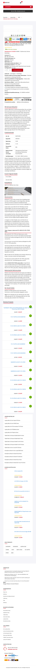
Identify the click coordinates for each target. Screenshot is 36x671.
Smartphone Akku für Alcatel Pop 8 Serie (13, 453)
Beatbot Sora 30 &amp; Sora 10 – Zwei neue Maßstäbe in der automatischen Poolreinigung (16, 575)
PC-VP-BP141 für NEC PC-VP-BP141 (18, 407)
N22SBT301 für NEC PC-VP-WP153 (18, 362)
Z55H (12, 552)
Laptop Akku (12, 17)
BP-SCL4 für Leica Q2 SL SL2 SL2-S (22, 491)
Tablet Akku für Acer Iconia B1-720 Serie (13, 447)
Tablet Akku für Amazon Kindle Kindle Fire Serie (14, 435)
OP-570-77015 (9, 180)
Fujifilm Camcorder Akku (8, 637)
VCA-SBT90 (27, 549)
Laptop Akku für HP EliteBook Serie (12, 429)
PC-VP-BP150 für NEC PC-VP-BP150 (18, 335)
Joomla (12, 583)
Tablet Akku (5, 614)
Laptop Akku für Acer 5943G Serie (12, 423)
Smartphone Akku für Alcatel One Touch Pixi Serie (15, 462)
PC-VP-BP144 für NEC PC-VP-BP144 (18, 398)
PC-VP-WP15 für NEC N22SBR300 (18, 344)
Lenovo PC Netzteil (7, 639)
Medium (8, 583)
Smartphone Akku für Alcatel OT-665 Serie (13, 456)
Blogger (4, 583)
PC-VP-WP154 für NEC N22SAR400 (18, 353)
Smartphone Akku (6, 621)
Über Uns (5, 592)
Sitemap (5, 602)
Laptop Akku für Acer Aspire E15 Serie (12, 420)
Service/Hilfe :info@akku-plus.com (18, 11)
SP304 (7, 552)
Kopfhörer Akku (6, 612)
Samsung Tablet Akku (7, 635)
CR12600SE (15, 546)
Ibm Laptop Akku (6, 629)
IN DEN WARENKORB (17, 70)
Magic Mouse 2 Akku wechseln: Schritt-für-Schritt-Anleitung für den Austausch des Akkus (17, 578)
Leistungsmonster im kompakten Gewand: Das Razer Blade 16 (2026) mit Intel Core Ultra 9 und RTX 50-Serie (17, 572)
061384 (7, 549)
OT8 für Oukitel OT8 (18, 471)
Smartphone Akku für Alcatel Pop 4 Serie (13, 459)
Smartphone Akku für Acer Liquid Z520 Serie (14, 450)
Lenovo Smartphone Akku (8, 631)
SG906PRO (8, 546)
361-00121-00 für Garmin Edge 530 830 (22, 531)
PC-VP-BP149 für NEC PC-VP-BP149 (18, 380)
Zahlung (5, 594)
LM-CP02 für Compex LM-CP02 (21, 481)
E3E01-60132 (19, 549)
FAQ (4, 600)
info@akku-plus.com (12, 649)
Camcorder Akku (6, 616)
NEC (19, 17)
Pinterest (16, 583)
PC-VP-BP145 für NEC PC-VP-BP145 (18, 389)
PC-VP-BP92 (8, 176)
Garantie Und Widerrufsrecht (9, 596)
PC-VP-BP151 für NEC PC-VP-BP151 (18, 326)
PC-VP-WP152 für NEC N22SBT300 (18, 317)
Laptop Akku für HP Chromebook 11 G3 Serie (14, 426)
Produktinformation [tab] (10, 102)
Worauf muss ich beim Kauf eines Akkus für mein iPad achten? (17, 580)
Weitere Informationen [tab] (23, 102)
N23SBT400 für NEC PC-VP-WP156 (18, 371)
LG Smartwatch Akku (7, 633)
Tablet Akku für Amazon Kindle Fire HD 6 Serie (14, 441)
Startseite (5, 17)
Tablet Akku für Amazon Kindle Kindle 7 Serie (14, 438)
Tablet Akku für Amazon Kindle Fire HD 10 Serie (14, 444)
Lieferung (5, 598)
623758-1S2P (23, 546)
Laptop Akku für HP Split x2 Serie (11, 432)
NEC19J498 (11, 56)
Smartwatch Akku (6, 610)
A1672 (13, 549)
